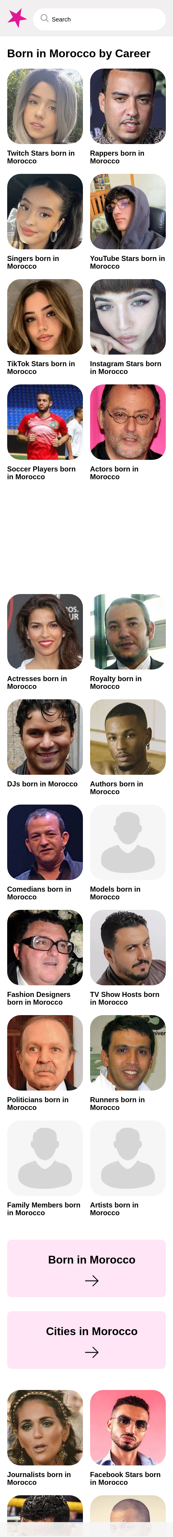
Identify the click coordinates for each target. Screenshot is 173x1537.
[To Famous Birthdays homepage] (16, 18)
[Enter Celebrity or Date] (99, 19)
